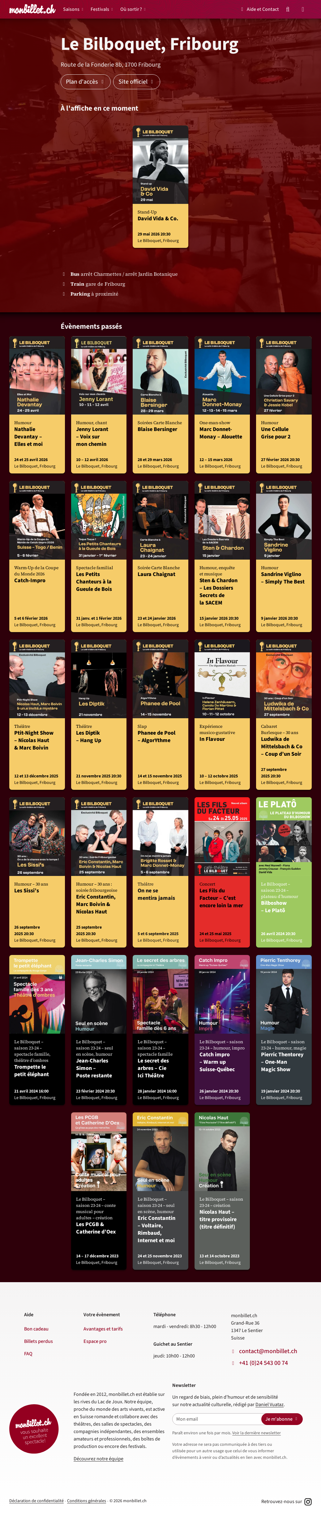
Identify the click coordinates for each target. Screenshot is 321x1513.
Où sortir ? (131, 9)
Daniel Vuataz (269, 1404)
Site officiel (136, 81)
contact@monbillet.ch (268, 1351)
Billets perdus (38, 1341)
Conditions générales (86, 1501)
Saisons (71, 9)
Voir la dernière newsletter (256, 1433)
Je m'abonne (282, 1419)
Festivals (100, 9)
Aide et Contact (259, 9)
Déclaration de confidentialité (36, 1501)
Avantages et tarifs (103, 1329)
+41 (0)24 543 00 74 (263, 1363)
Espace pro (95, 1341)
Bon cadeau (36, 1329)
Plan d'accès (85, 81)
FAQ (28, 1353)
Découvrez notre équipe (98, 1458)
